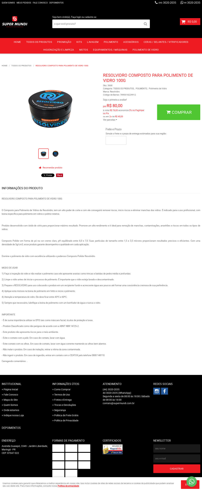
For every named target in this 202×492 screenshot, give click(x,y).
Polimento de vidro (146, 49)
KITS (79, 42)
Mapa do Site (11, 399)
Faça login (76, 16)
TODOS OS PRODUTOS (39, 42)
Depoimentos (56, 2)
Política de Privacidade (66, 420)
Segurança (60, 410)
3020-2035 (167, 2)
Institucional (11, 384)
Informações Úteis (65, 384)
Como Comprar (62, 389)
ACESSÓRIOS (130, 42)
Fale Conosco (40, 2)
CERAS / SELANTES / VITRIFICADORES (166, 42)
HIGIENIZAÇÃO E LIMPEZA (58, 49)
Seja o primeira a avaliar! (115, 99)
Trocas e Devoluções (65, 405)
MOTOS (83, 49)
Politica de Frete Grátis (66, 415)
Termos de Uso (62, 394)
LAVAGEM (93, 42)
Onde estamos (11, 410)
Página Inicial (11, 389)
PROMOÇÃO (64, 42)
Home (17, 42)
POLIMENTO (111, 42)
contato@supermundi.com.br (118, 403)
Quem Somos (8, 2)
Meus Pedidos (24, 2)
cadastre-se (90, 16)
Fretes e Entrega (63, 399)
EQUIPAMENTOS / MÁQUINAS (110, 49)
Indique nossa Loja (14, 415)
